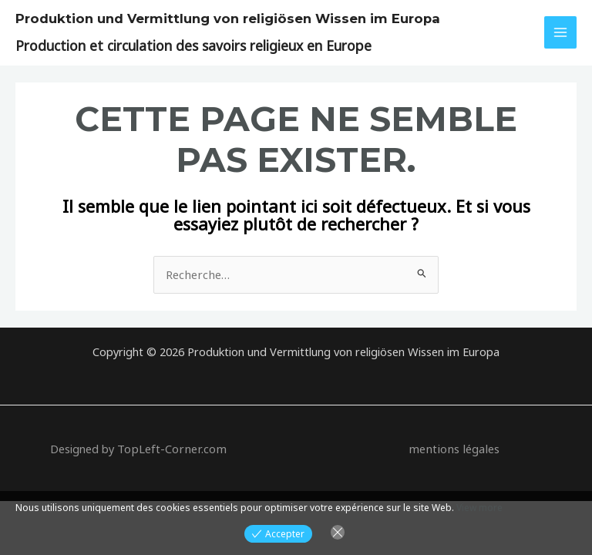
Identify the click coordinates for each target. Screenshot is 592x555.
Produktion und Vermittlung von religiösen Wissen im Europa (214, 18)
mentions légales (454, 448)
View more (479, 507)
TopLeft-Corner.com (172, 448)
